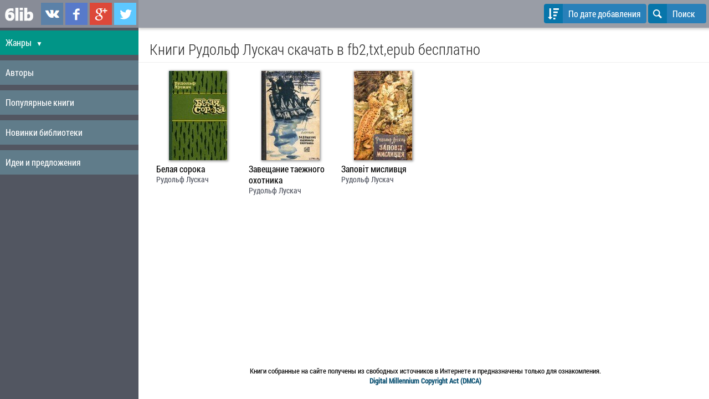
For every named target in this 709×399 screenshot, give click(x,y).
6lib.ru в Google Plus (101, 14)
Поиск (671, 13)
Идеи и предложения (43, 162)
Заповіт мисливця (374, 169)
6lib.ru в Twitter (125, 14)
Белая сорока (180, 169)
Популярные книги (40, 102)
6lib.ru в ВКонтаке (52, 14)
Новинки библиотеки (44, 132)
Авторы (20, 72)
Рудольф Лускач (182, 179)
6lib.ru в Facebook (76, 14)
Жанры (24, 42)
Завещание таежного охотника (287, 174)
